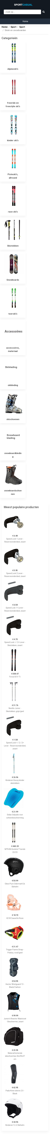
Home (25, 21)
